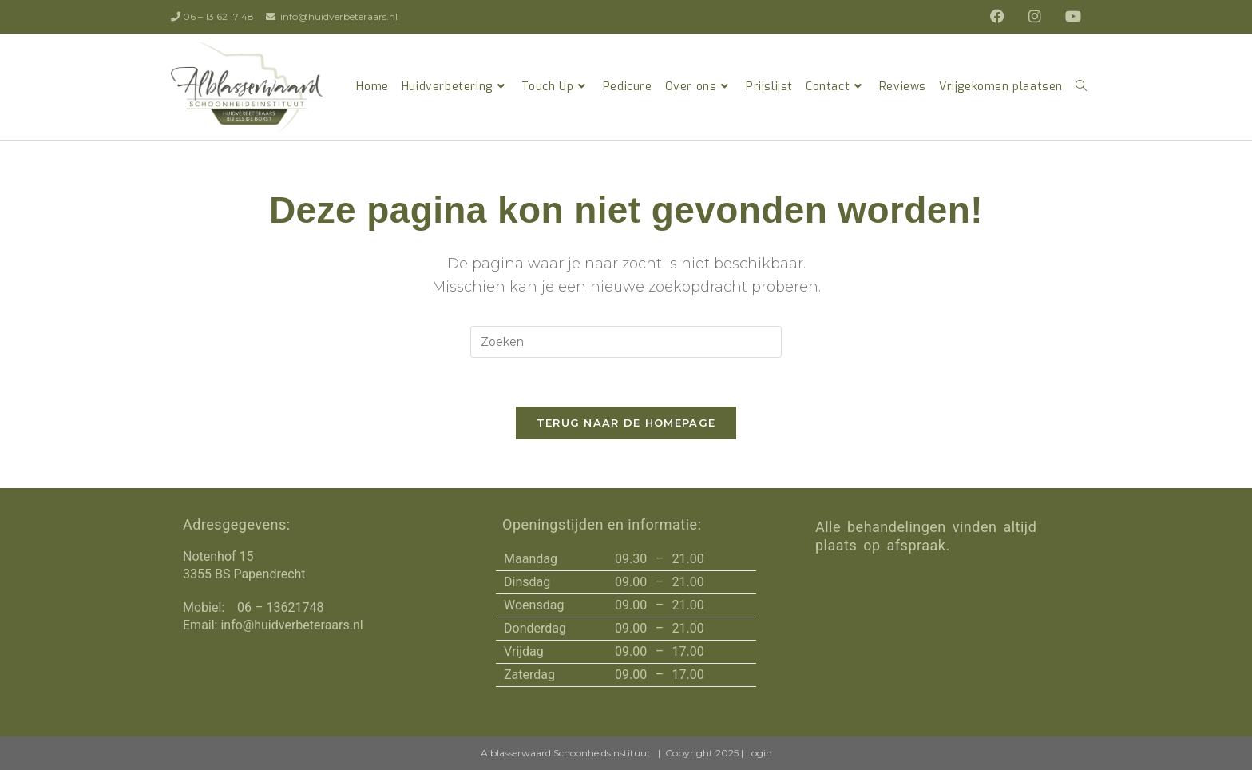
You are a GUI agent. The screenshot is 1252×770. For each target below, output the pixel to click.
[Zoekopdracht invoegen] (626, 342)
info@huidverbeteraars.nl (339, 16)
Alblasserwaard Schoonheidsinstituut (566, 753)
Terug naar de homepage (626, 422)
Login (759, 753)
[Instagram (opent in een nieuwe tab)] (1038, 17)
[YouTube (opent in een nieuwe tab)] (1069, 17)
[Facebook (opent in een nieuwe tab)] (1001, 17)
